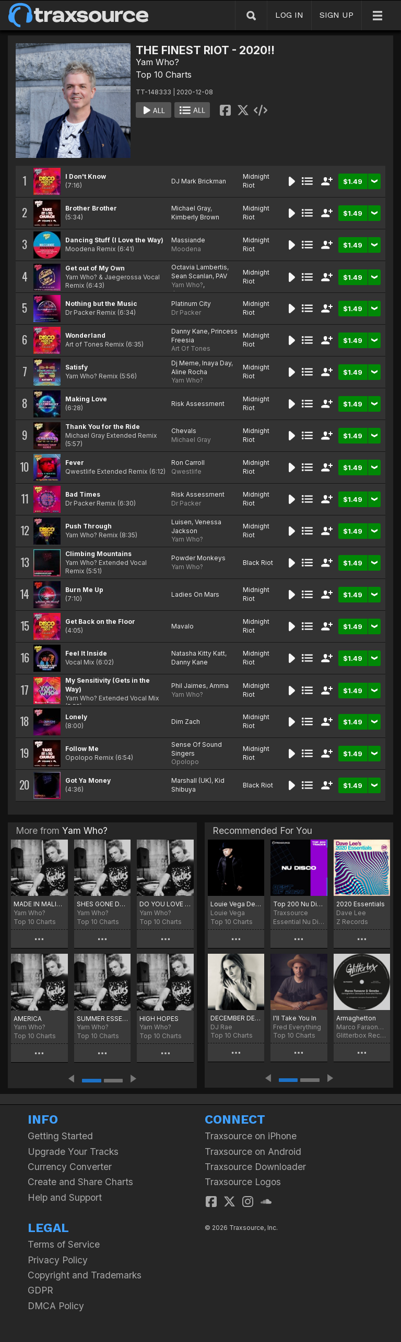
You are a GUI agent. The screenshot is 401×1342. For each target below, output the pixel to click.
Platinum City (191, 303)
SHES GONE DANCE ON (102, 904)
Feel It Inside (86, 653)
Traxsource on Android (253, 1151)
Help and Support (65, 1197)
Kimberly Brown (195, 217)
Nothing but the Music (101, 303)
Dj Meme (185, 363)
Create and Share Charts (80, 1181)
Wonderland (85, 335)
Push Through (88, 526)
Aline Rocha (189, 372)
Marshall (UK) (191, 780)
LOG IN (289, 15)
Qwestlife (186, 471)
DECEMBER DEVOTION (236, 1018)
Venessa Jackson (196, 526)
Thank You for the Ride (102, 426)
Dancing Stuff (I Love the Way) (114, 240)
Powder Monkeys (198, 558)
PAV (221, 276)
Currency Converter (70, 1166)
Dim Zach (185, 721)
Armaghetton (356, 1018)
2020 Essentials (360, 904)
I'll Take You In (294, 1018)
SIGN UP (336, 15)
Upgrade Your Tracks (73, 1151)
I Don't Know (85, 176)
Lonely (76, 717)
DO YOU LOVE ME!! (165, 904)
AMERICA (28, 1019)
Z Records (352, 922)
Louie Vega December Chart (236, 904)
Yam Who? (157, 62)
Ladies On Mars (195, 594)
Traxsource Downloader (255, 1166)
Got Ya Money (88, 780)
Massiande (188, 240)
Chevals (183, 431)
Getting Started (60, 1135)
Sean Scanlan (192, 276)
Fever (74, 462)
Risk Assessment (198, 404)
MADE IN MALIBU (39, 904)
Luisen (181, 522)
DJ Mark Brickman (198, 181)
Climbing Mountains (98, 554)
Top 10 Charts (164, 74)
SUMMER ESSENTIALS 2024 (102, 1019)
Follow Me (82, 749)
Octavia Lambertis (199, 267)
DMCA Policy (56, 1305)
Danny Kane (189, 331)
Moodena (186, 249)
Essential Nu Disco (298, 922)
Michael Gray (190, 208)
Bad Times (82, 494)
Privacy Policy (58, 1259)
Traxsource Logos (243, 1181)
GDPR (40, 1290)
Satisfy (76, 367)
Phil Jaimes (188, 686)
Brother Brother (91, 208)
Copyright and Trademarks (84, 1275)
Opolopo (185, 762)
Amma (219, 686)
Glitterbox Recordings (361, 1035)
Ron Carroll (188, 462)
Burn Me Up (84, 590)
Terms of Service (64, 1244)
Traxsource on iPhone (251, 1135)
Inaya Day (216, 363)
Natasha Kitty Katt (198, 653)
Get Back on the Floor (100, 621)
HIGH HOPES (159, 1019)
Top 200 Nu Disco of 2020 (298, 904)
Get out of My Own (95, 268)
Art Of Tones (190, 348)
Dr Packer (186, 312)
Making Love (86, 399)
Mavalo (182, 626)
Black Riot (258, 563)
